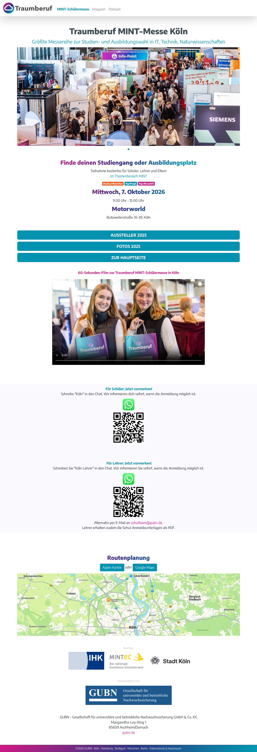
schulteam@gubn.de (146, 522)
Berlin (144, 748)
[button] (128, 149)
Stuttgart (120, 748)
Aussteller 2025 (129, 234)
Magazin (98, 9)
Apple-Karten (112, 567)
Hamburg (107, 748)
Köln (96, 748)
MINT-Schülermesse (73, 9)
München (133, 748)
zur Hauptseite (128, 257)
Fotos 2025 (128, 246)
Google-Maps (144, 567)
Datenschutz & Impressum (166, 748)
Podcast (114, 9)
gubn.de (128, 732)
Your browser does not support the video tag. (128, 322)
